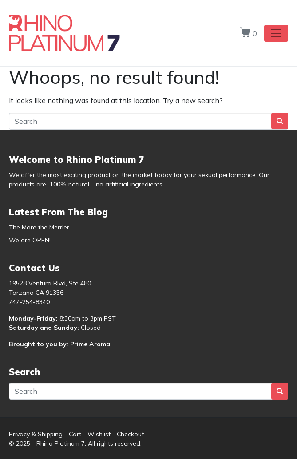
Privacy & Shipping (36, 434)
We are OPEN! (30, 240)
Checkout (130, 434)
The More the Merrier (39, 227)
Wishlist (99, 434)
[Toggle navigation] (276, 33)
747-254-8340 (29, 302)
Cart (75, 434)
